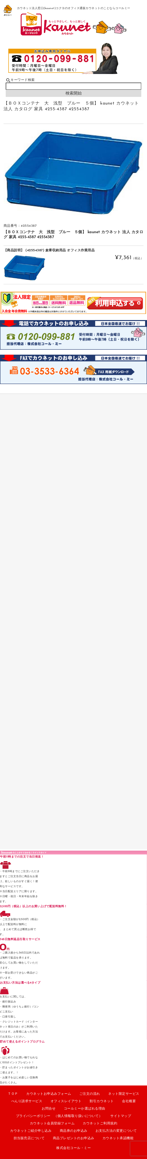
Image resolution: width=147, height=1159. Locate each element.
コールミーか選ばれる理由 (84, 1109)
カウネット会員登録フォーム (52, 1123)
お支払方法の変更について (116, 1131)
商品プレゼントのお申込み (73, 1138)
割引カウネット (102, 1101)
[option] (74, 173)
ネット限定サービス (123, 1094)
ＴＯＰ (13, 1094)
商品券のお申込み (73, 1131)
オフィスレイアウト (66, 1101)
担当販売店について (29, 1138)
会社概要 (129, 1101)
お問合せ (49, 1109)
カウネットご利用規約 (100, 1123)
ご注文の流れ (89, 1094)
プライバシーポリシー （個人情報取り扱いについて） (59, 1116)
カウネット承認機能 (118, 1138)
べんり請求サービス (26, 1101)
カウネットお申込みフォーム (48, 1094)
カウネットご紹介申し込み (30, 1131)
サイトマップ (120, 1116)
